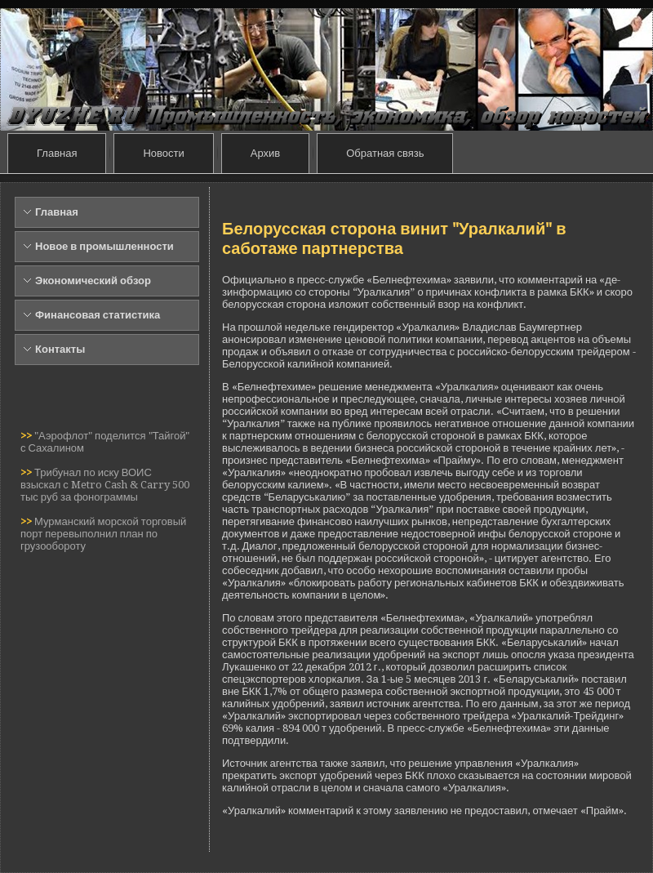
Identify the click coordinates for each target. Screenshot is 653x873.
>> (27, 436)
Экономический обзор (93, 280)
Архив (265, 153)
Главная (57, 153)
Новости (163, 153)
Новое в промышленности (104, 246)
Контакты (60, 349)
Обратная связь (385, 153)
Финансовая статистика (97, 315)
